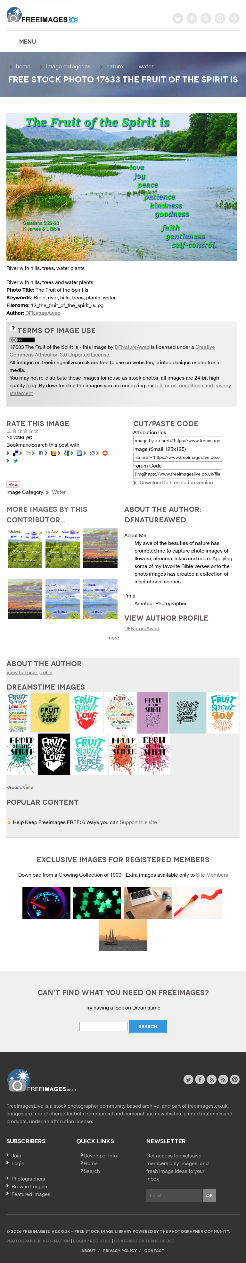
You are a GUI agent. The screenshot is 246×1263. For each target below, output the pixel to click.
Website (41, 1080)
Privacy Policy (120, 1250)
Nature (114, 66)
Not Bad (20, 430)
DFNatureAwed (42, 313)
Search (92, 1171)
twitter (177, 18)
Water (146, 66)
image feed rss (223, 1079)
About (88, 1250)
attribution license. (72, 1121)
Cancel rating (9, 430)
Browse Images (29, 1186)
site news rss (212, 1079)
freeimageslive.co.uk (42, 14)
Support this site (138, 822)
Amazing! (36, 430)
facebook (191, 18)
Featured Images (31, 1194)
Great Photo (31, 430)
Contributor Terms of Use (144, 1240)
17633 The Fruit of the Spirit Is (44, 347)
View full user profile (29, 672)
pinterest (220, 18)
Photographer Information (38, 1240)
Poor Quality (14, 430)
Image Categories (68, 66)
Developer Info (100, 1155)
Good (25, 430)
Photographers (28, 1178)
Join (16, 1155)
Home (23, 66)
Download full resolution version (176, 482)
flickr (234, 18)
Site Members (212, 875)
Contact (154, 1250)
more (113, 637)
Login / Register (91, 1240)
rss (206, 18)
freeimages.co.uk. (208, 1106)
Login (18, 1163)
